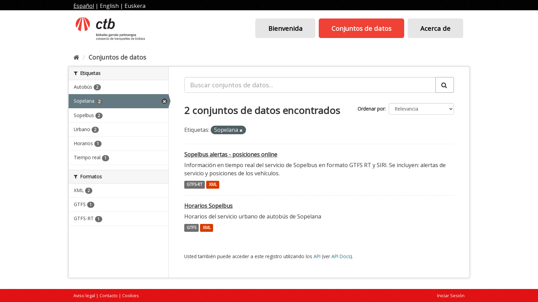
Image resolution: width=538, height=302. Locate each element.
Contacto (109, 295)
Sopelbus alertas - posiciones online (230, 154)
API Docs (341, 256)
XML (213, 185)
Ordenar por (371, 108)
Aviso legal (84, 295)
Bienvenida (285, 28)
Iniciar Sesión (451, 295)
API (317, 256)
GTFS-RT (194, 185)
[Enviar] (444, 85)
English (109, 6)
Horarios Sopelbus (208, 206)
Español (83, 6)
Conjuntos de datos (361, 28)
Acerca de (435, 28)
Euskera (135, 6)
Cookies (130, 295)
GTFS (191, 228)
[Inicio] (76, 57)
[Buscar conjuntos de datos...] (310, 85)
